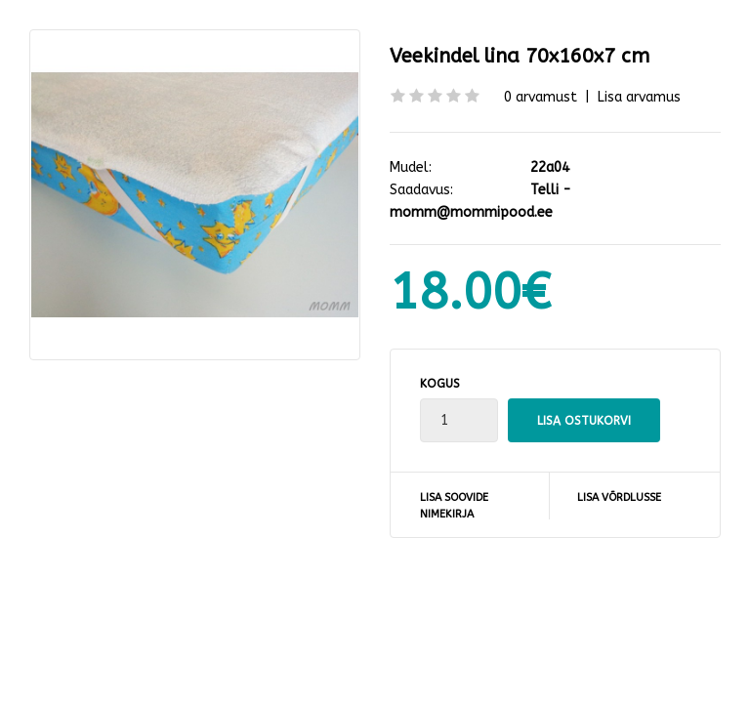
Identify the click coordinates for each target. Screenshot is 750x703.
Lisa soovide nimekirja (454, 506)
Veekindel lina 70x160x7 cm (519, 56)
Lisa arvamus (639, 97)
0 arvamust (540, 97)
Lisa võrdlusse (619, 497)
